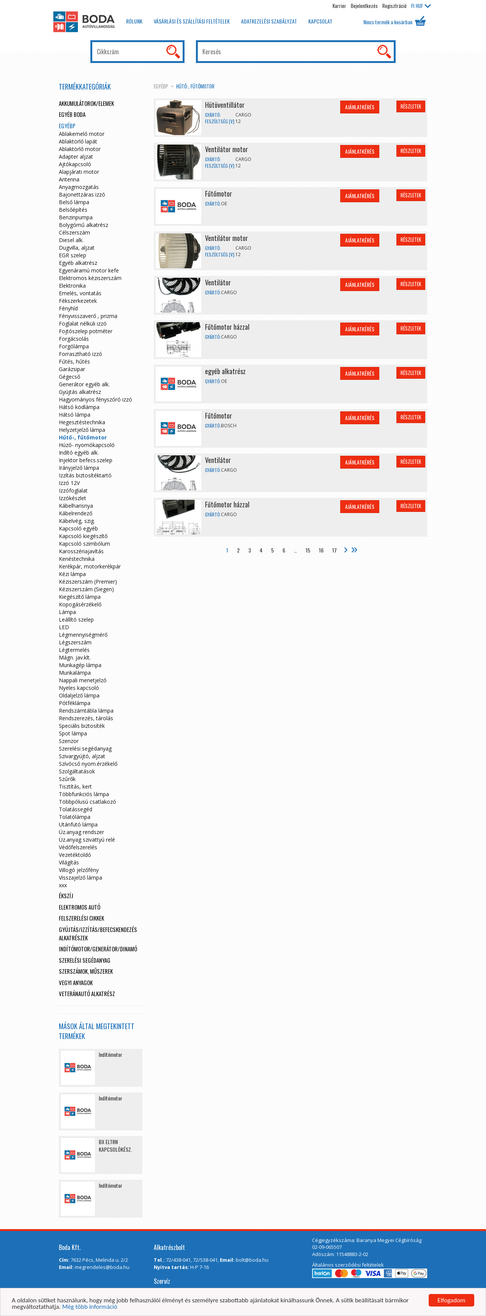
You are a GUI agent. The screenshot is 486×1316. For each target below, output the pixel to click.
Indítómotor (110, 1054)
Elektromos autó (79, 907)
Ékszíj (66, 895)
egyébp (161, 86)
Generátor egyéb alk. (84, 384)
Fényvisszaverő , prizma (88, 316)
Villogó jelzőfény (79, 870)
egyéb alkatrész (225, 371)
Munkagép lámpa (80, 665)
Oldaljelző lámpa (79, 695)
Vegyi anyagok (76, 982)
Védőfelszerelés (78, 847)
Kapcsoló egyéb (78, 528)
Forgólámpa (74, 346)
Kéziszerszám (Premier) (88, 581)
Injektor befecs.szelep (85, 460)
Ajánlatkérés (359, 107)
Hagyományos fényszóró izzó (95, 399)
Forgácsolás (74, 338)
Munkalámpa (75, 672)
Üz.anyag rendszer (81, 832)
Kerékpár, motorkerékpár (90, 566)
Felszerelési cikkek (81, 918)
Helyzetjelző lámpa (82, 429)
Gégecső (69, 376)
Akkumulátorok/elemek (86, 103)
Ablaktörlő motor (80, 149)
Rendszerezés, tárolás (86, 718)
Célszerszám (74, 232)
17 (334, 550)
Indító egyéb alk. (79, 452)
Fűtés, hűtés (74, 361)
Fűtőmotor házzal (227, 327)
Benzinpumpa (76, 217)
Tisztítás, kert (75, 786)
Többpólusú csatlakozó (87, 801)
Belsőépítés (73, 209)
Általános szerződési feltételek (348, 1264)
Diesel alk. (71, 240)
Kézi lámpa (72, 574)
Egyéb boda (72, 114)
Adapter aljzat (76, 156)
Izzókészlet (72, 498)
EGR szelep (72, 255)
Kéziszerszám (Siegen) (86, 589)
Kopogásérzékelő (80, 604)
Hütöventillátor (225, 105)
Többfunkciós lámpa (84, 794)
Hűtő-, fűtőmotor (195, 86)
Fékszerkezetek (78, 300)
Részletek (411, 106)
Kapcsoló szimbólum (84, 543)
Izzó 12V (69, 482)
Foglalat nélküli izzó (83, 323)
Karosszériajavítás (81, 551)
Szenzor (69, 741)
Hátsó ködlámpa (79, 407)
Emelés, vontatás (80, 293)
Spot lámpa (73, 733)
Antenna (69, 179)
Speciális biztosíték (82, 725)
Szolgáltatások (77, 771)
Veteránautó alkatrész (87, 993)
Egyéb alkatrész (78, 262)
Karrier (339, 5)
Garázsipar (72, 369)
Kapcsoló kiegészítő (83, 536)
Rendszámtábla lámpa (86, 710)
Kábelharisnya (76, 505)
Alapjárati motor (79, 171)
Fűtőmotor (218, 193)
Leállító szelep (76, 619)
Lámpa (67, 611)
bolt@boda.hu (252, 1259)
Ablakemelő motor (81, 133)
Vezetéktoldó (75, 854)
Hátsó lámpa (74, 414)
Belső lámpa (74, 202)
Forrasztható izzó (80, 353)
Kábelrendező (75, 513)
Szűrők (67, 778)
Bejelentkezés (364, 5)
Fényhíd (68, 308)
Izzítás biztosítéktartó (85, 475)
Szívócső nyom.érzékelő (88, 763)
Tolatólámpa (74, 816)
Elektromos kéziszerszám (90, 278)
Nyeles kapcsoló (79, 687)
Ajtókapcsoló (75, 164)
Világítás (69, 862)
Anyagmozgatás (79, 186)
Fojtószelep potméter (85, 331)
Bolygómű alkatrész (83, 224)
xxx (63, 885)
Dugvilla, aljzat (77, 247)
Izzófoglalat (73, 490)
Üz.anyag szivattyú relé (87, 839)
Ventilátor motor (226, 149)
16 (321, 550)
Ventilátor (218, 282)
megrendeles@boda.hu (102, 1267)
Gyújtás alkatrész (80, 391)
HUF (421, 5)
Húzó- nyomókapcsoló (87, 445)
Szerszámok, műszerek (86, 971)
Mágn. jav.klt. (75, 657)
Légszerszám (75, 642)
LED (64, 627)
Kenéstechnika (77, 558)
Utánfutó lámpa (78, 824)
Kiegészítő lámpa (80, 596)
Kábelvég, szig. (77, 520)
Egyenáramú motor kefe (89, 270)
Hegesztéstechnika (82, 422)
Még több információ (89, 1307)
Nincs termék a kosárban (394, 21)
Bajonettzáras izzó (82, 194)
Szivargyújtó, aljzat (82, 756)
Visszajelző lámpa (80, 877)
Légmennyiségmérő (83, 634)
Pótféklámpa (74, 703)
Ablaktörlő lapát (78, 141)
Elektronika (72, 285)
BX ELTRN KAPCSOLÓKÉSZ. (115, 1145)
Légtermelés (74, 649)
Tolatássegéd (75, 809)
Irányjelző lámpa (79, 467)
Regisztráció (394, 5)
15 (308, 550)
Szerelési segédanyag (85, 748)
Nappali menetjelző (82, 680)
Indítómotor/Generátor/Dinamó (98, 948)
